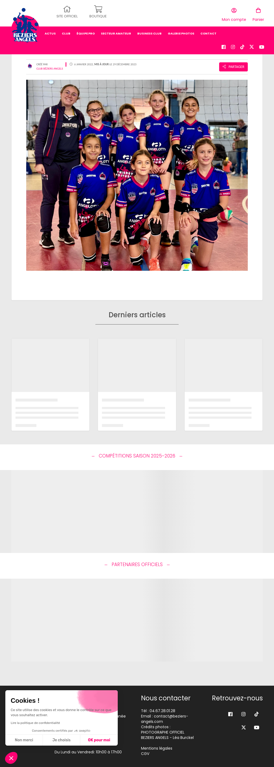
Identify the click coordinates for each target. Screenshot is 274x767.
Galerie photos (181, 31)
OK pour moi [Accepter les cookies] (99, 740)
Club (66, 31)
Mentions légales (156, 748)
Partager (233, 66)
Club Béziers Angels (49, 68)
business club (149, 31)
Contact (208, 31)
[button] (11, 757)
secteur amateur (116, 31)
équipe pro (86, 31)
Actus (50, 31)
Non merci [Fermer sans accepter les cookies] (24, 740)
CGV (145, 753)
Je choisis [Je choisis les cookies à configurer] (61, 740)
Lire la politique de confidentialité (35, 723)
